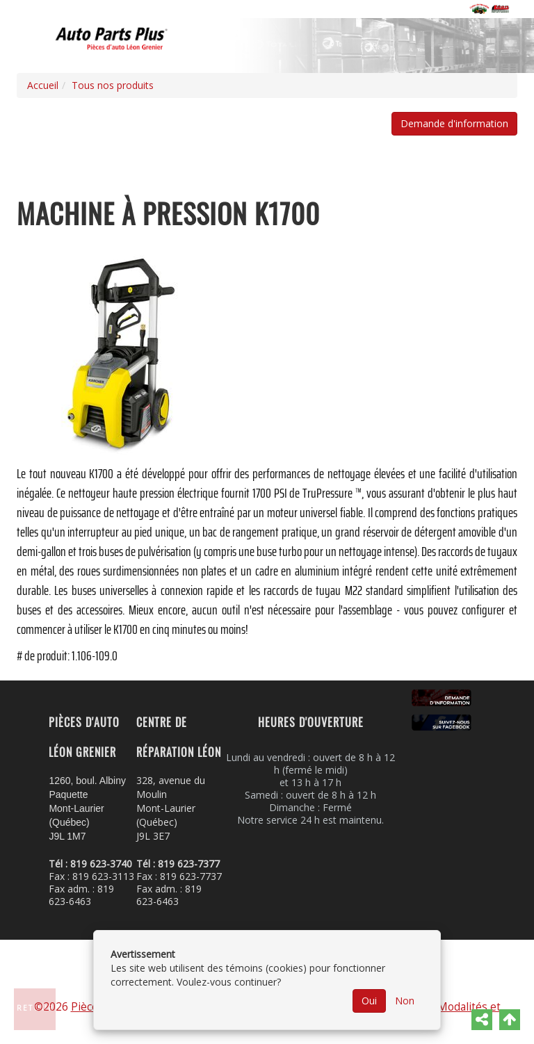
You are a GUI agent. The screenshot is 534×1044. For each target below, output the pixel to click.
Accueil (42, 85)
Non (404, 1000)
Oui (369, 1000)
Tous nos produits (113, 85)
